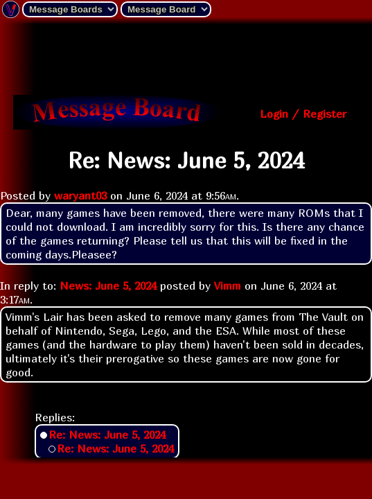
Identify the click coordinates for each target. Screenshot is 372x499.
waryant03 (80, 195)
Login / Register (303, 114)
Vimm (227, 285)
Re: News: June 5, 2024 (107, 434)
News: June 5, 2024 (108, 285)
